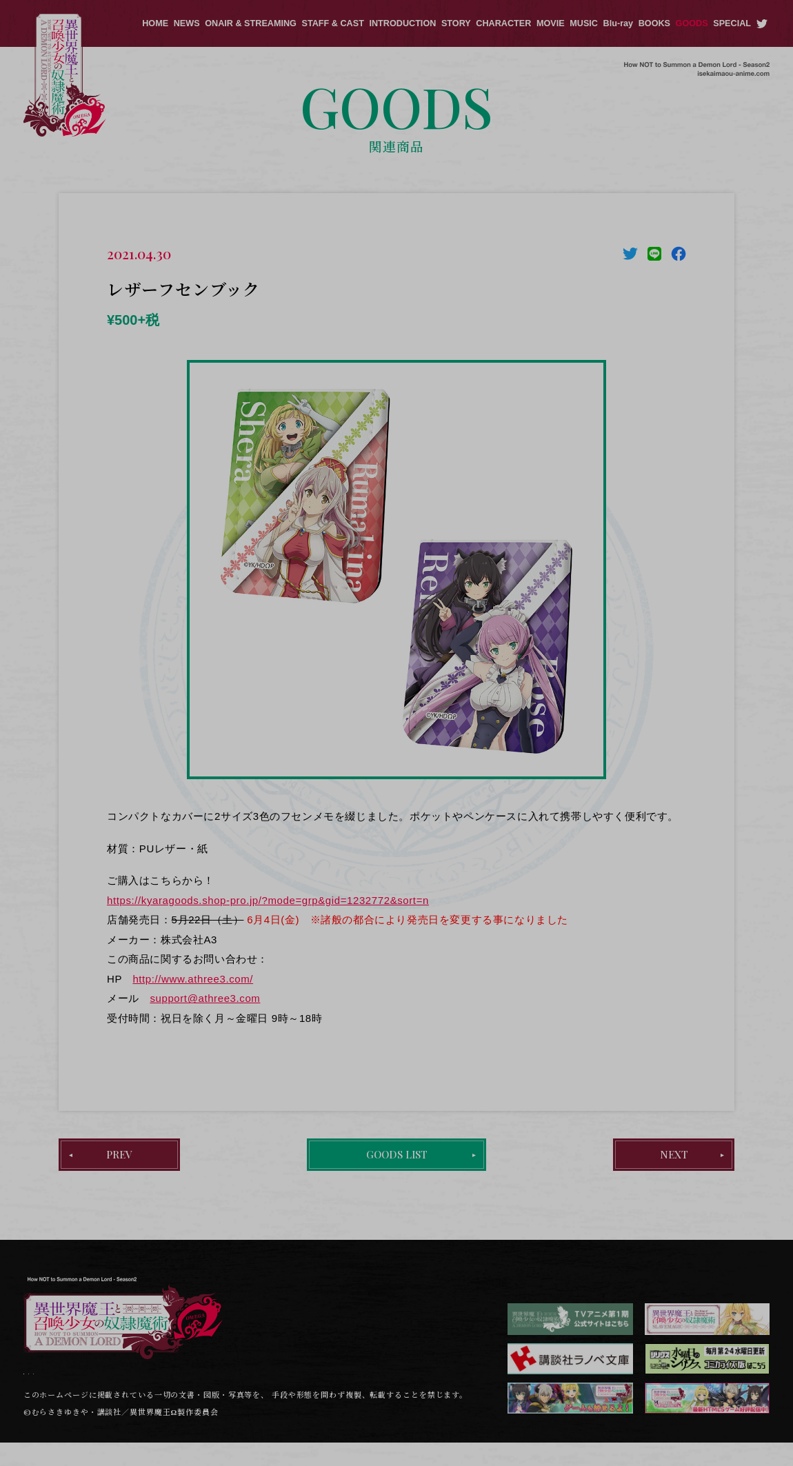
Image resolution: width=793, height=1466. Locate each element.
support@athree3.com (205, 998)
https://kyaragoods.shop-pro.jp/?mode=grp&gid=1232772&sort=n (268, 900)
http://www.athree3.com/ (192, 979)
